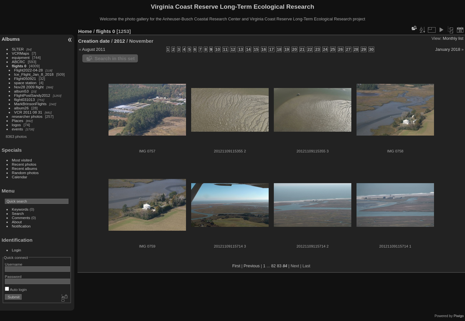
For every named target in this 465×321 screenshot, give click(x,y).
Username (13, 264)
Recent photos (24, 164)
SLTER (18, 49)
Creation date (94, 41)
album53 (21, 91)
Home (85, 31)
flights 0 (19, 66)
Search (18, 213)
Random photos (25, 173)
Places (17, 120)
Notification (21, 226)
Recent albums (24, 168)
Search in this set (115, 58)
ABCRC (18, 62)
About (17, 222)
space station (25, 83)
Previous (251, 265)
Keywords (20, 209)
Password (13, 276)
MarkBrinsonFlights (30, 104)
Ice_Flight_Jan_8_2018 (34, 74)
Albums (11, 39)
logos (16, 125)
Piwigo (459, 316)
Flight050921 (25, 78)
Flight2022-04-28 (28, 70)
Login (16, 250)
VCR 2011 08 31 (28, 112)
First (236, 265)
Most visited (22, 160)
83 (279, 265)
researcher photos (27, 116)
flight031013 (24, 99)
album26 (21, 108)
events (17, 129)
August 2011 (93, 49)
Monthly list (453, 38)
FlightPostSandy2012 (32, 95)
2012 (119, 41)
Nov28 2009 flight (29, 87)
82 (273, 265)
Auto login (16, 289)
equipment (21, 57)
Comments (21, 218)
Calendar (19, 177)
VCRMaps (20, 53)
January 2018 (447, 49)
